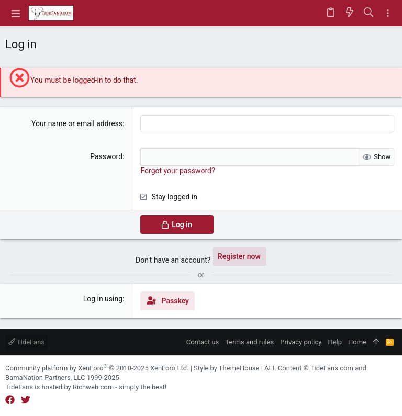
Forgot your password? (177, 170)
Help (335, 342)
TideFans (26, 342)
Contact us (202, 342)
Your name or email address (76, 123)
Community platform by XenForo (96, 368)
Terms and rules (249, 342)
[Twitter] (25, 400)
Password (106, 156)
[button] (15, 13)
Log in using (102, 299)
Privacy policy (300, 342)
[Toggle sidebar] (388, 13)
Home (357, 342)
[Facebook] (10, 400)
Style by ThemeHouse (226, 368)
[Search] (369, 13)
